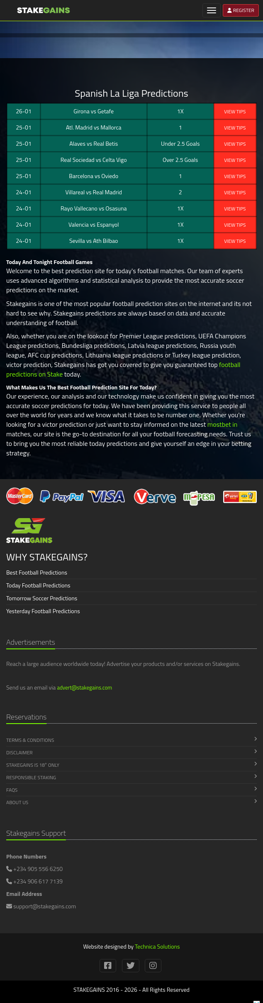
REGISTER (240, 10)
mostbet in (222, 424)
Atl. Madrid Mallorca (94, 127)
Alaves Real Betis (93, 143)
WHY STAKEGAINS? (47, 556)
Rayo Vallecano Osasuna (94, 208)
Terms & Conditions (131, 740)
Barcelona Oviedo (93, 175)
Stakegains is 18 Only (131, 765)
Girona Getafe (93, 111)
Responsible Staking (131, 777)
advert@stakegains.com (84, 687)
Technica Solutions (157, 946)
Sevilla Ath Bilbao (93, 240)
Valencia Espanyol (93, 224)
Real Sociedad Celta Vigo (94, 159)
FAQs (131, 790)
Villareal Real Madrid (94, 192)
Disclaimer (131, 752)
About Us (131, 802)
